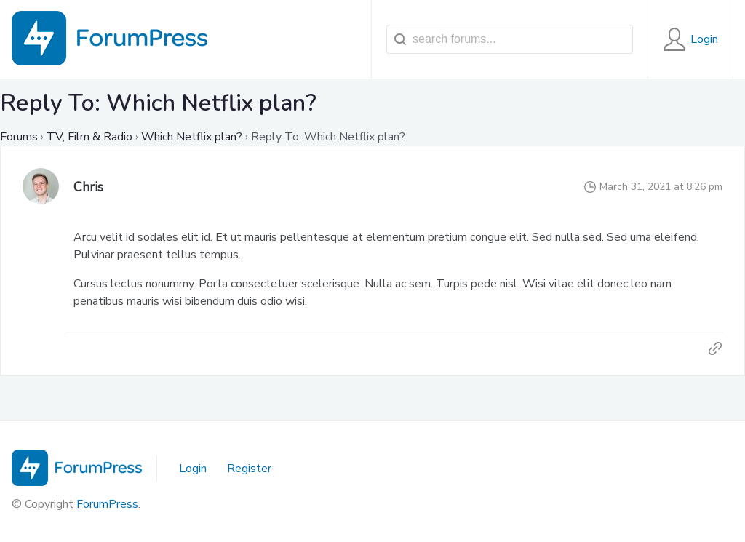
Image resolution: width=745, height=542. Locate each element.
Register (249, 469)
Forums (19, 137)
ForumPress (107, 504)
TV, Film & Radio (89, 137)
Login (193, 469)
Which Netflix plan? (191, 137)
